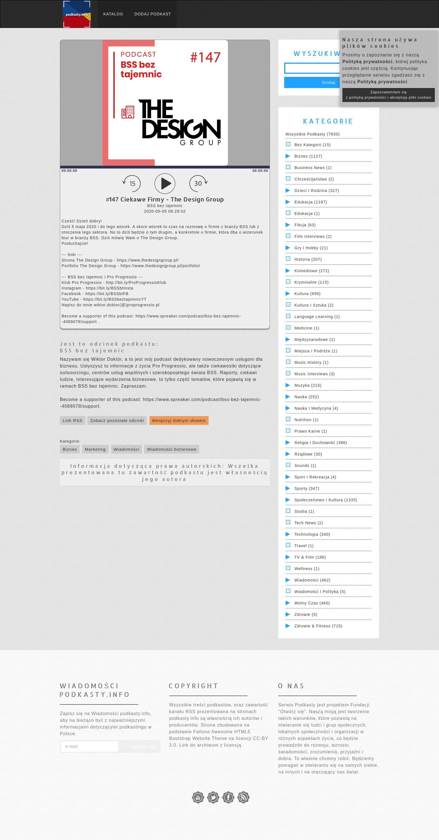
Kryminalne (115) (312, 282)
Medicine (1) (307, 328)
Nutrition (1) (307, 419)
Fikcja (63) (305, 225)
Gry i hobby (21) (311, 248)
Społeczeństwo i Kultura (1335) (326, 500)
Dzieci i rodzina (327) (317, 190)
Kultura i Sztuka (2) (314, 305)
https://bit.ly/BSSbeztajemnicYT (114, 299)
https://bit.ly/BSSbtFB (107, 293)
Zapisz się (139, 746)
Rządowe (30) (308, 454)
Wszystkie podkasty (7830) (313, 134)
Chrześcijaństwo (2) (314, 179)
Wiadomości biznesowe (172, 449)
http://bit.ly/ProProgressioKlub (136, 282)
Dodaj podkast (152, 14)
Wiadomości (126, 449)
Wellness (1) (307, 568)
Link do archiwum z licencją (210, 745)
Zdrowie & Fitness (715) (319, 626)
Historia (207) (308, 259)
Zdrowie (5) (306, 614)
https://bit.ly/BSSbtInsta (110, 288)
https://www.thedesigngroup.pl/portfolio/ (160, 266)
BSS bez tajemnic (92, 350)
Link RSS (73, 420)
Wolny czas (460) (312, 603)
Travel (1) (304, 546)
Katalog (113, 14)
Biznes (70, 449)
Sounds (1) (305, 465)
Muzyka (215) (308, 385)
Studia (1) (304, 511)
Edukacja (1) (307, 213)
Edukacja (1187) (311, 202)
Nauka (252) (307, 397)
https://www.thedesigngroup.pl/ (148, 260)
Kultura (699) (308, 293)
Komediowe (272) (312, 271)
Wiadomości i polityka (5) (320, 591)
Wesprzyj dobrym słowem (179, 420)
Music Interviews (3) (315, 374)
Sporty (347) (307, 488)
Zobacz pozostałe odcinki (117, 420)
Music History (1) (312, 362)
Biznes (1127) (308, 156)
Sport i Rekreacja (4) (316, 477)
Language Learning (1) (317, 316)
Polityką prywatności (367, 61)
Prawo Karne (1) (311, 431)
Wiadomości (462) (313, 580)
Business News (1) (313, 167)
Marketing (95, 449)
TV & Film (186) (310, 557)
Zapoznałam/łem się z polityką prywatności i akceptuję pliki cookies (388, 94)
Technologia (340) (312, 534)
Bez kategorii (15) (313, 145)
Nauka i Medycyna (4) (316, 408)
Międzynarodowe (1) (315, 339)
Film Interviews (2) (313, 236)
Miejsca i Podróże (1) (316, 351)
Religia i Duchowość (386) (321, 442)
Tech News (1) (309, 523)
